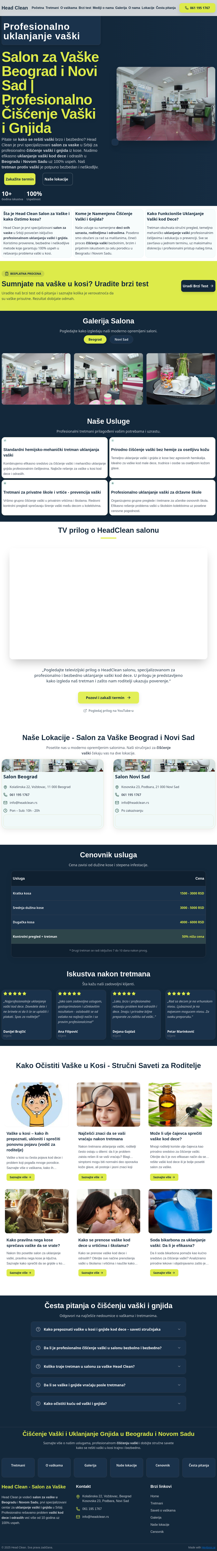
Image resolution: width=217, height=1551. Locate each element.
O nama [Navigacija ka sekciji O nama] (134, 8)
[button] (36, 379)
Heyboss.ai (208, 1547)
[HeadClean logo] (15, 9)
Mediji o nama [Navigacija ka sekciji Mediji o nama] (103, 8)
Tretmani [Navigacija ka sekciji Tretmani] (52, 8)
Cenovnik (157, 1531)
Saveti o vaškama (162, 1510)
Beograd (95, 339)
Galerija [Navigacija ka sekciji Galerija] (121, 8)
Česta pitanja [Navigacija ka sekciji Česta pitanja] (166, 8)
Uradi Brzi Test (198, 286)
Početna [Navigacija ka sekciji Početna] (38, 8)
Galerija (155, 1517)
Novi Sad (121, 339)
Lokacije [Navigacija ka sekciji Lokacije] (148, 8)
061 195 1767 (20, 795)
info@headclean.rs (23, 802)
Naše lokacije (56, 179)
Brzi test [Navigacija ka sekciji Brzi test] (85, 8)
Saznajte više (20, 1177)
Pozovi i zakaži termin (108, 697)
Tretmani (156, 1503)
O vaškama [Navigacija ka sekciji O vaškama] (68, 8)
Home (154, 1496)
